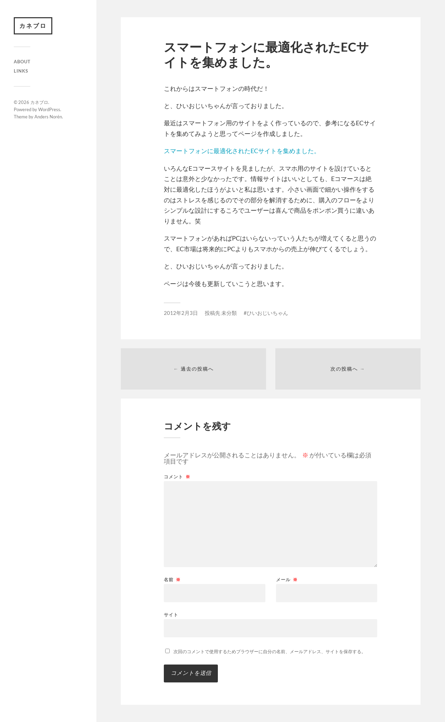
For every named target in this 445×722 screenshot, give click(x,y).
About (22, 61)
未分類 (229, 313)
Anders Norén (48, 116)
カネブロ (33, 25)
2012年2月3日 (181, 313)
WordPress (49, 109)
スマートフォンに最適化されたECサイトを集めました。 (242, 151)
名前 (172, 579)
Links (21, 71)
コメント (177, 477)
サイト (171, 614)
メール (287, 579)
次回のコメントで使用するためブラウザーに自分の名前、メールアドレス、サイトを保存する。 (269, 651)
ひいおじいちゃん (267, 313)
